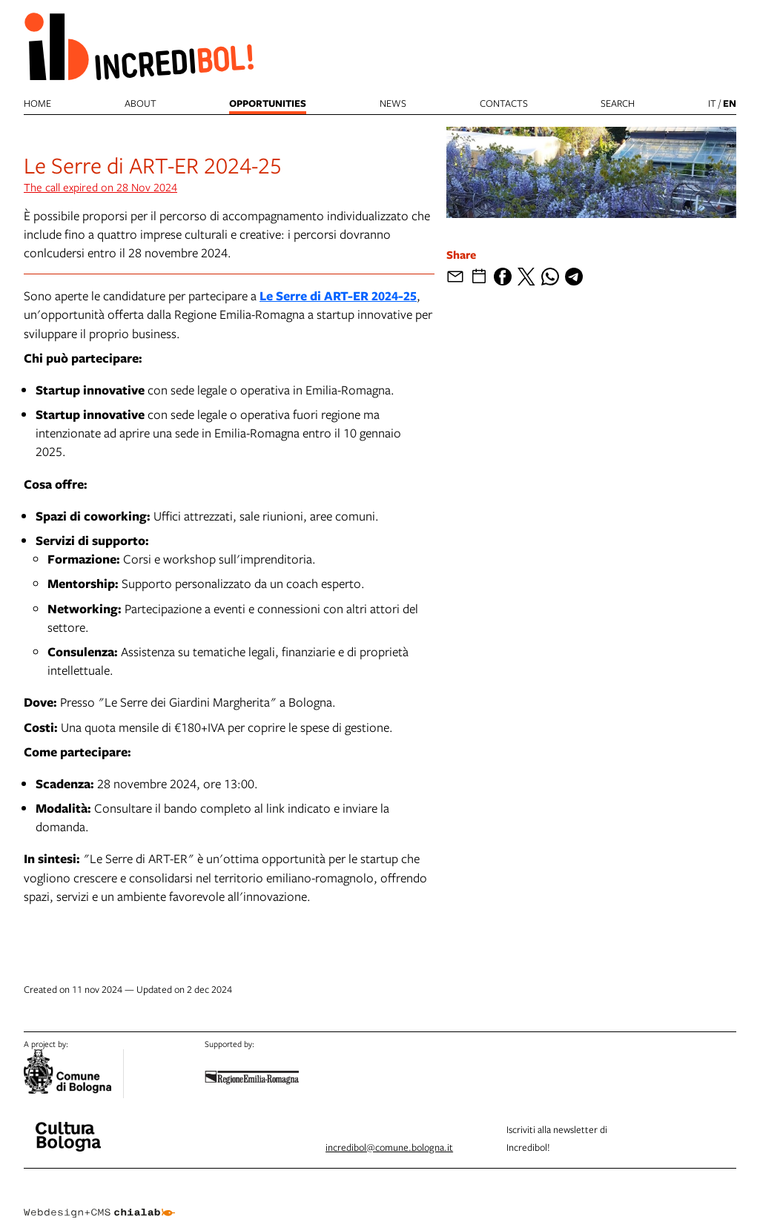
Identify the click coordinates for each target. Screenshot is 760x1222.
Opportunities (267, 103)
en (729, 103)
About (140, 103)
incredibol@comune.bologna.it (389, 1147)
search (618, 103)
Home (37, 103)
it (712, 103)
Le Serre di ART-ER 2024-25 (338, 295)
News (393, 103)
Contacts (504, 103)
